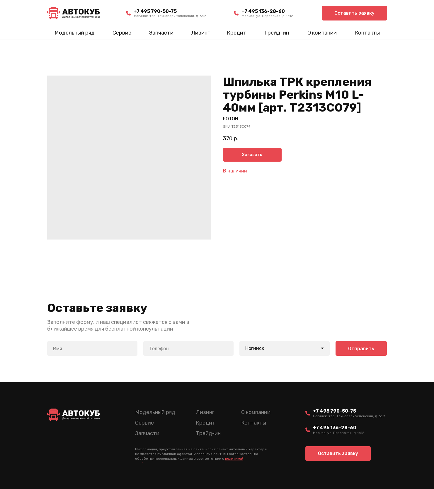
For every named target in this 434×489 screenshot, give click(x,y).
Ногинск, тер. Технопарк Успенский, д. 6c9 (170, 16)
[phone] (188, 348)
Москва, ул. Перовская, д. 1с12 (267, 16)
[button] (354, 13)
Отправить (361, 348)
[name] (92, 348)
